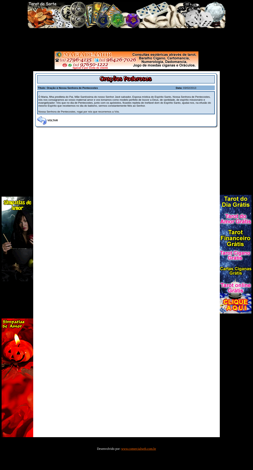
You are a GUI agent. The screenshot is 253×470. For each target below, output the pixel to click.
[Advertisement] (126, 39)
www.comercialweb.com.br (138, 448)
